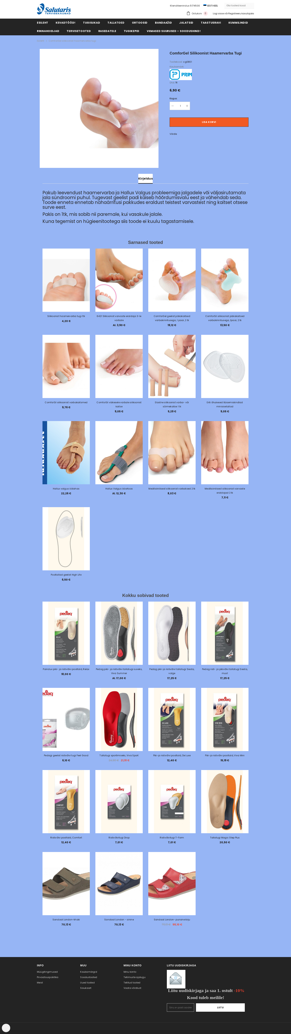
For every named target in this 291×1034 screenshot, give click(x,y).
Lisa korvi (209, 122)
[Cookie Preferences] (6, 1028)
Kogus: (173, 98)
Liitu (233, 1007)
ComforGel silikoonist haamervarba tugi (72, 40)
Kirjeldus (145, 178)
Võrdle (173, 134)
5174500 (195, 5)
